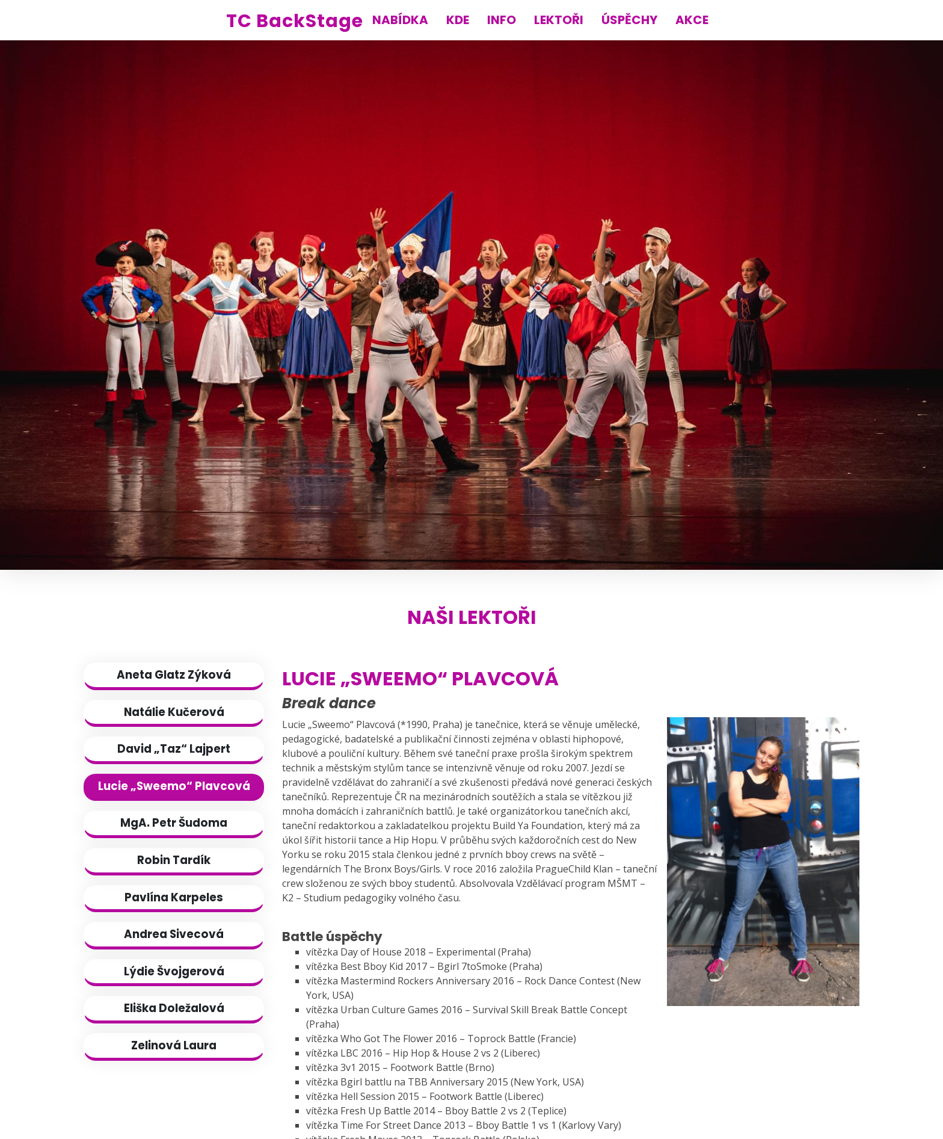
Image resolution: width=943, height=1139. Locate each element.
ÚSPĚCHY (629, 19)
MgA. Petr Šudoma (173, 822)
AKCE (691, 19)
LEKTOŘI (558, 19)
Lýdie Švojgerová (174, 971)
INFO (501, 19)
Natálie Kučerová (174, 712)
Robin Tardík (173, 860)
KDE (457, 19)
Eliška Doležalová (174, 1008)
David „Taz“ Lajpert (173, 748)
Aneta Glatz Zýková (174, 674)
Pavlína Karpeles (173, 897)
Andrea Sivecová (174, 934)
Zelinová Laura (174, 1045)
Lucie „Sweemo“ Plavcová (174, 786)
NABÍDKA (400, 19)
